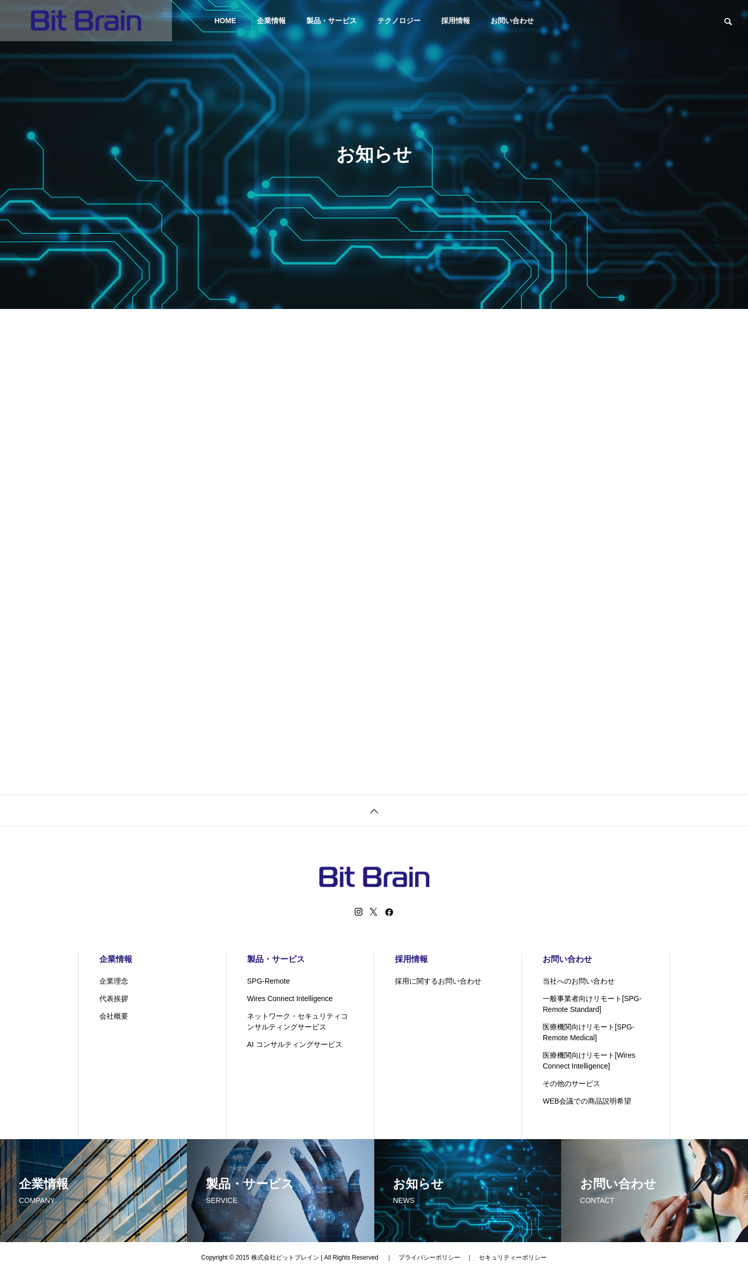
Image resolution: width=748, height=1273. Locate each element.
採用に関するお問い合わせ (438, 981)
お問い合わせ (512, 20)
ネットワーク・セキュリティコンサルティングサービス (297, 1021)
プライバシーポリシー (429, 1257)
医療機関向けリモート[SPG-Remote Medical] (588, 1032)
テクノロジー (399, 20)
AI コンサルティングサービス (294, 1044)
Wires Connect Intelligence (290, 998)
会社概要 (113, 1016)
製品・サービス (331, 20)
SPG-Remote (268, 981)
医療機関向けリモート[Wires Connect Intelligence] (589, 1060)
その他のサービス (571, 1083)
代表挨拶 (113, 998)
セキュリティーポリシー (513, 1257)
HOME (225, 20)
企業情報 (271, 20)
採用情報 (455, 20)
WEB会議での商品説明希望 (587, 1101)
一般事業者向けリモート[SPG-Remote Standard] (592, 1003)
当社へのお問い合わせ (579, 981)
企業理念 (113, 981)
